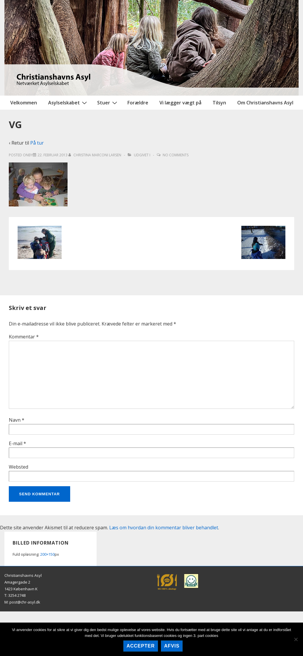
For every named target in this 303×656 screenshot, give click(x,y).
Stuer (108, 102)
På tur (37, 143)
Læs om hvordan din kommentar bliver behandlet (163, 527)
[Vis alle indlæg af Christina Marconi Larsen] (95, 154)
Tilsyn (219, 102)
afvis (171, 645)
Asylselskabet (68, 102)
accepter (141, 645)
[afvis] (296, 639)
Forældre (137, 102)
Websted (18, 467)
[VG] (53, 154)
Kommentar (24, 336)
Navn (15, 420)
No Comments (175, 154)
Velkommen (23, 102)
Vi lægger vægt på (180, 102)
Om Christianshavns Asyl (265, 102)
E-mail (15, 443)
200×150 (47, 554)
